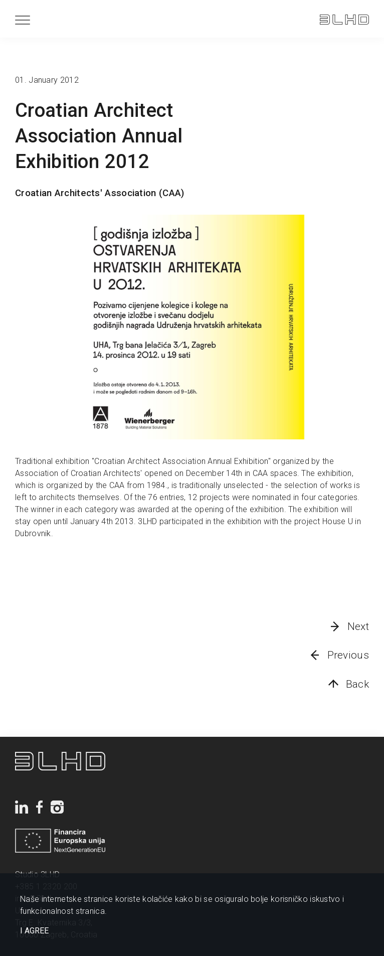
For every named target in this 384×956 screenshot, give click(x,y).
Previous (348, 655)
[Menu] (23, 20)
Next (358, 626)
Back (357, 684)
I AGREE (34, 930)
